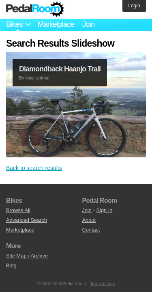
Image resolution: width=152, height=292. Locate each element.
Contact (91, 230)
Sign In (104, 210)
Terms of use (102, 283)
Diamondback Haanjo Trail (60, 69)
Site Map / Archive (27, 256)
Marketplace (55, 24)
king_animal (37, 77)
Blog (11, 265)
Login (134, 6)
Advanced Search (26, 220)
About (89, 220)
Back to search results (34, 168)
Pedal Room (35, 9)
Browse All (18, 210)
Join (88, 24)
